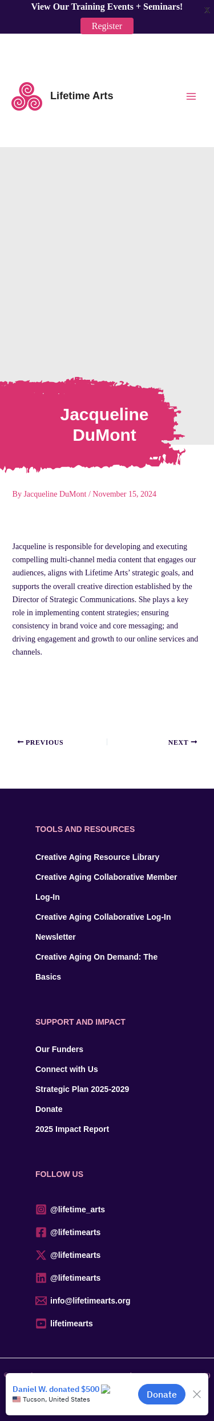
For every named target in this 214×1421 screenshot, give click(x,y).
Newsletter (55, 936)
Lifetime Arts (82, 96)
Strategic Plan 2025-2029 (82, 1089)
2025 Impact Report (72, 1129)
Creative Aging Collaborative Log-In (103, 916)
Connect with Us (66, 1069)
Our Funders (59, 1049)
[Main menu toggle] (191, 96)
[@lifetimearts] (107, 1232)
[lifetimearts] (107, 1323)
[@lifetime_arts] (107, 1209)
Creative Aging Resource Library (97, 857)
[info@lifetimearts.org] (107, 1300)
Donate (48, 1109)
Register (107, 22)
